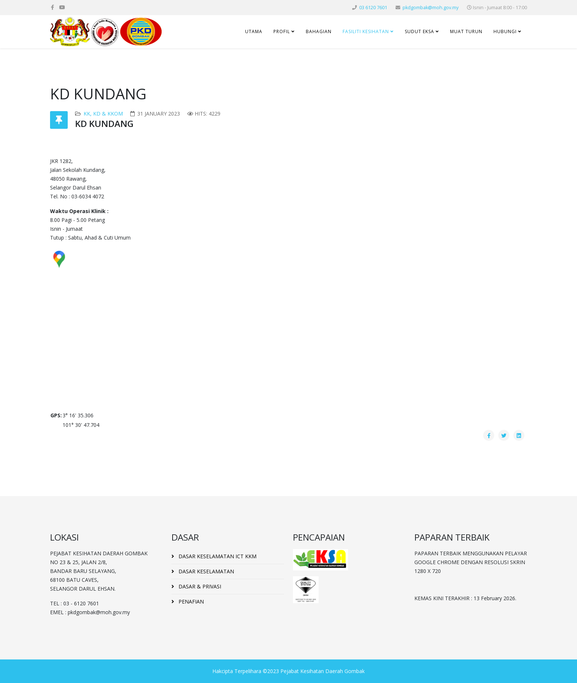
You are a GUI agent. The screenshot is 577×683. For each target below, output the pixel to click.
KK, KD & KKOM (103, 113)
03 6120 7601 (373, 7)
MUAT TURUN (466, 31)
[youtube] (62, 7)
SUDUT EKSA (419, 31)
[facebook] (52, 7)
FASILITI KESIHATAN (366, 31)
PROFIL (281, 31)
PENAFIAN (190, 601)
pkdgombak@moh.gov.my (431, 7)
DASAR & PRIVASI (199, 586)
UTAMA (253, 31)
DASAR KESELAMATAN (205, 571)
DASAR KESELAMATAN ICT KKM (216, 556)
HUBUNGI (505, 31)
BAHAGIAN (319, 31)
